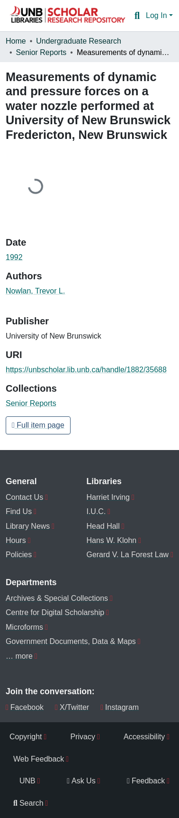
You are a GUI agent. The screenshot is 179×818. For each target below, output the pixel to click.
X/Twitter (72, 707)
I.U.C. (96, 511)
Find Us (19, 511)
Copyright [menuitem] (25, 737)
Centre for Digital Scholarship (55, 612)
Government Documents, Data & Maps (71, 641)
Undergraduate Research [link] (78, 41)
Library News (28, 526)
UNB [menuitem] (27, 781)
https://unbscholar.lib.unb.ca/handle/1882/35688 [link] (86, 370)
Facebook (25, 707)
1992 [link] (14, 257)
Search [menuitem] (28, 803)
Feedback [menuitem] (146, 781)
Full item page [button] (38, 425)
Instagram (119, 707)
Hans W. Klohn (111, 540)
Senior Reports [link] (41, 52)
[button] (67, 16)
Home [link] (16, 41)
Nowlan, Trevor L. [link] (35, 291)
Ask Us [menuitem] (81, 781)
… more (19, 656)
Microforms (24, 627)
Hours (16, 540)
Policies (19, 555)
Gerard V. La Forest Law (127, 555)
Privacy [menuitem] (83, 737)
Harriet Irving (108, 497)
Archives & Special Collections (57, 598)
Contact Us (24, 497)
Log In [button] (157, 15)
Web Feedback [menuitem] (38, 759)
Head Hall (102, 526)
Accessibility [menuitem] (144, 737)
